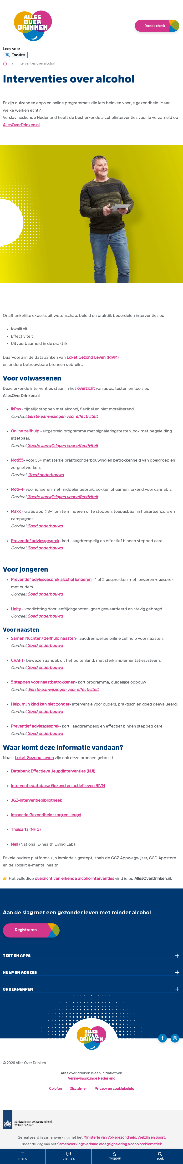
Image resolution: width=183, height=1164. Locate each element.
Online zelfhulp (25, 431)
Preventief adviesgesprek (35, 541)
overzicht (86, 388)
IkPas (16, 409)
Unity (16, 609)
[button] (11, 49)
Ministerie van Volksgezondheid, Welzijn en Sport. (124, 1137)
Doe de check (154, 26)
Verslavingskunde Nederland (91, 1078)
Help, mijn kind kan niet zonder (40, 704)
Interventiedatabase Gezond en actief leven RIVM (58, 786)
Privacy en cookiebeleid (114, 1088)
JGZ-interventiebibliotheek (36, 800)
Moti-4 (17, 489)
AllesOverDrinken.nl (21, 125)
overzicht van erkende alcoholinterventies (74, 879)
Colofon (55, 1088)
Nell (14, 844)
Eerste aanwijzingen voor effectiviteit (62, 416)
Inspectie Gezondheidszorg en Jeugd (46, 815)
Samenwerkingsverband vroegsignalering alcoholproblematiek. (110, 1144)
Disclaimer (78, 1088)
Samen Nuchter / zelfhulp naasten (43, 638)
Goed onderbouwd (46, 475)
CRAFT (17, 660)
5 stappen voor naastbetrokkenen (43, 682)
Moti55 (17, 460)
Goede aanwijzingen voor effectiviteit (62, 446)
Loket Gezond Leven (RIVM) (93, 357)
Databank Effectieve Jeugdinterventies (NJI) (53, 771)
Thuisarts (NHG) (26, 829)
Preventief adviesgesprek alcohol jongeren (51, 580)
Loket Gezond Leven (34, 758)
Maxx (16, 511)
